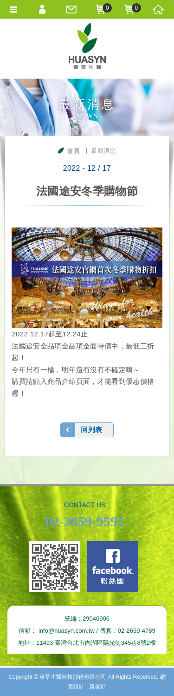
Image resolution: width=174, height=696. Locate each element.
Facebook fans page (112, 566)
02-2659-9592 (84, 521)
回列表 (91, 430)
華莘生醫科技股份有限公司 (87, 48)
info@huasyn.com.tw (67, 630)
